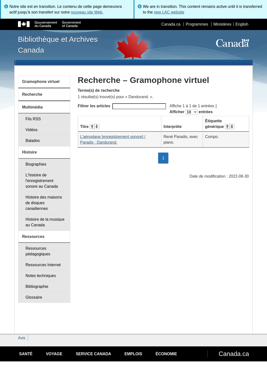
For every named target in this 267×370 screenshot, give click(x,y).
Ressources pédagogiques (38, 251)
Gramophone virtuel (40, 81)
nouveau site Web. (87, 12)
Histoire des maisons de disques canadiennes (44, 203)
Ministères (222, 24)
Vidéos (32, 130)
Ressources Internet (43, 265)
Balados (33, 141)
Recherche (32, 94)
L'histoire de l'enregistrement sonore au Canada (42, 180)
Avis (21, 338)
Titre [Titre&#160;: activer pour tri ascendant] (89, 126)
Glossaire (34, 297)
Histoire (29, 152)
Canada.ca (170, 24)
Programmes (197, 24)
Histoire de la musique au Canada (45, 222)
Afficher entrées (191, 112)
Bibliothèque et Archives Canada (58, 44)
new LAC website (169, 12)
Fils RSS (33, 119)
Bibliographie (37, 286)
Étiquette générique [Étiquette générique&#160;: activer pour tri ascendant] (220, 124)
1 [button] (165, 157)
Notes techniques (41, 276)
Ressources (33, 236)
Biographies (36, 164)
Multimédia (32, 107)
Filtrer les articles (122, 106)
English (242, 24)
